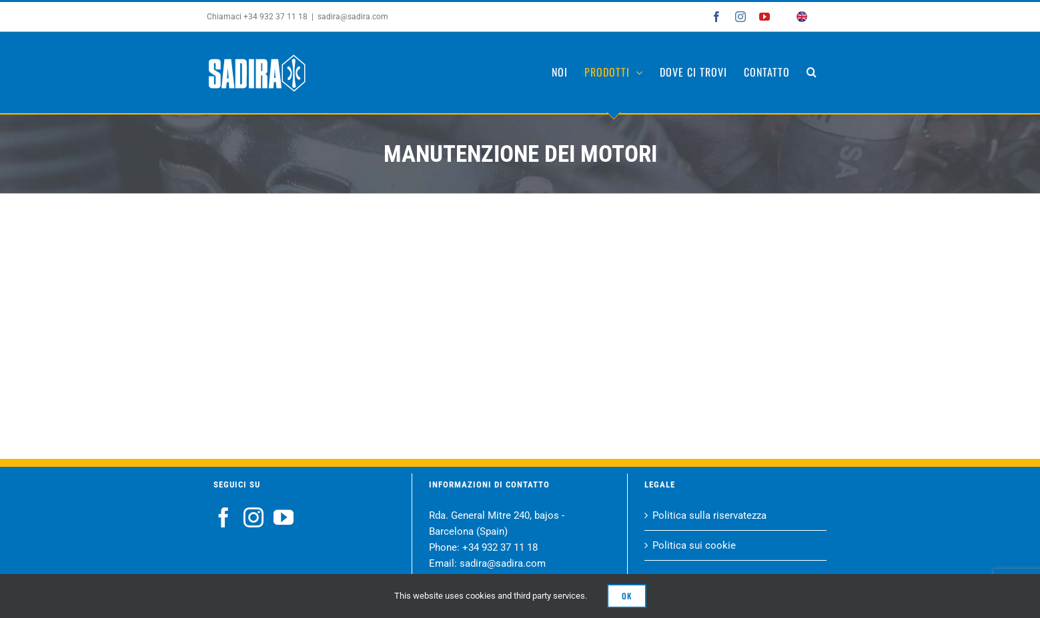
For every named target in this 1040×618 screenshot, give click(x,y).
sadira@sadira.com (349, 16)
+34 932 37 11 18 (496, 547)
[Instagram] (250, 517)
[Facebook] (220, 517)
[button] (808, 72)
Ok (627, 595)
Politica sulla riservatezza (707, 515)
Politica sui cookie (691, 545)
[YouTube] (280, 517)
